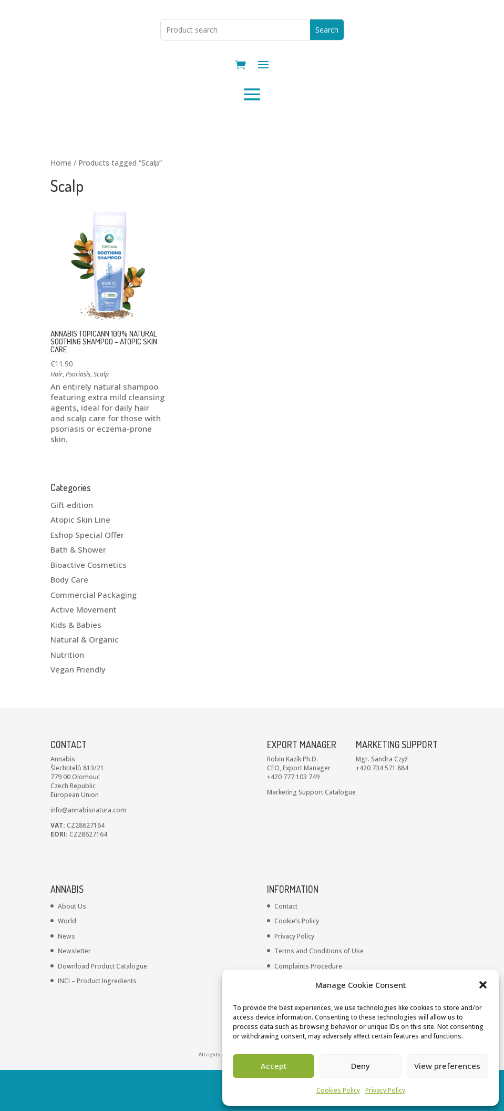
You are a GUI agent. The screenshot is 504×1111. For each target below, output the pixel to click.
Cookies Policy (338, 1090)
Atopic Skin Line (80, 560)
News (66, 977)
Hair (56, 415)
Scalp (101, 415)
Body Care (69, 620)
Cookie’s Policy (296, 961)
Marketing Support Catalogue (311, 833)
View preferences (447, 1066)
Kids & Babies (75, 665)
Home (60, 204)
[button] (483, 985)
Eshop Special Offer (87, 575)
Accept (274, 1066)
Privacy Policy (385, 1090)
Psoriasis (78, 415)
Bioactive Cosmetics (88, 605)
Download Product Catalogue (102, 1007)
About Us (72, 947)
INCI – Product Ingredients (97, 1021)
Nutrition (67, 695)
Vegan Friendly (78, 710)
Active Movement (83, 650)
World (67, 961)
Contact (285, 947)
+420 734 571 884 (382, 808)
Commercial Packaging (93, 635)
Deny (360, 1066)
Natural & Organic (84, 680)
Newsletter (74, 991)
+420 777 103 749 (293, 817)
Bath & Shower (78, 590)
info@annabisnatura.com (88, 851)
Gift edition (71, 546)
